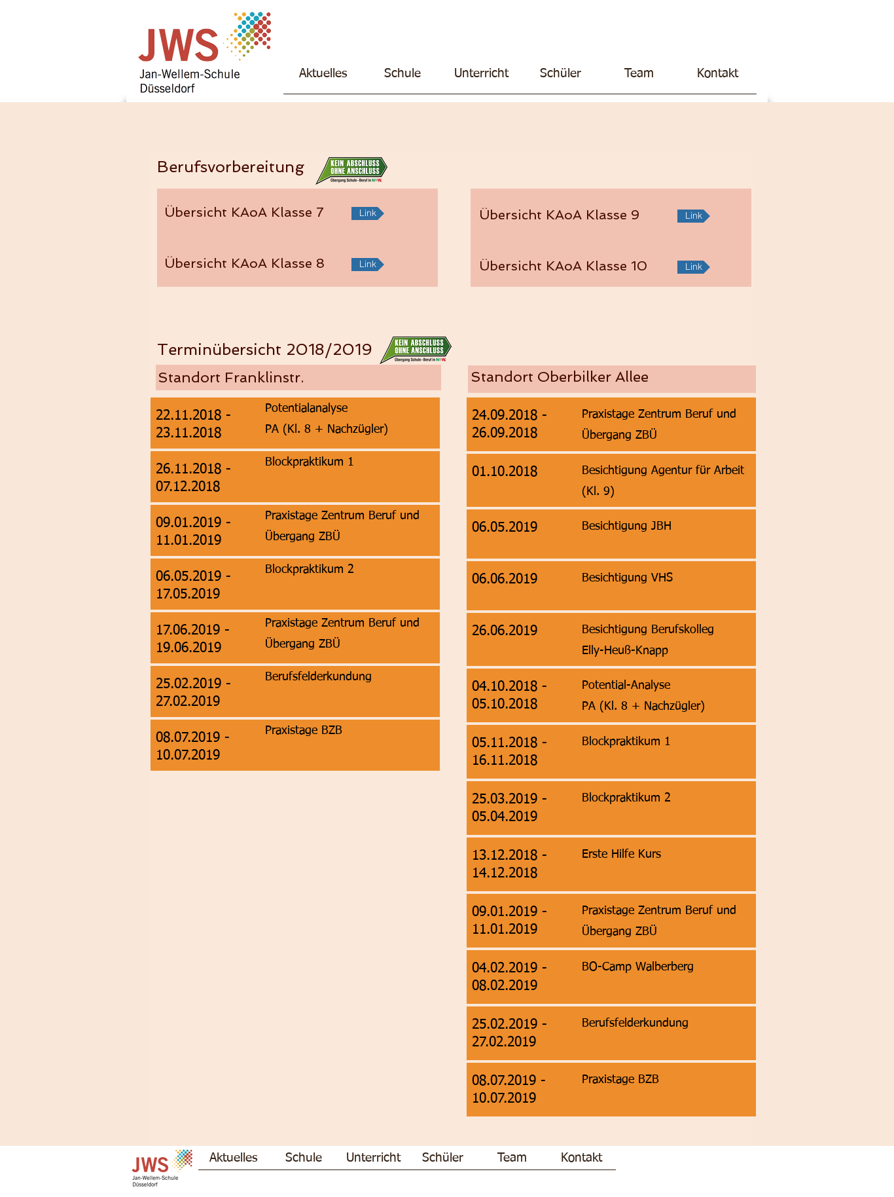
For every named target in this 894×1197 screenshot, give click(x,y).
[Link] (367, 213)
